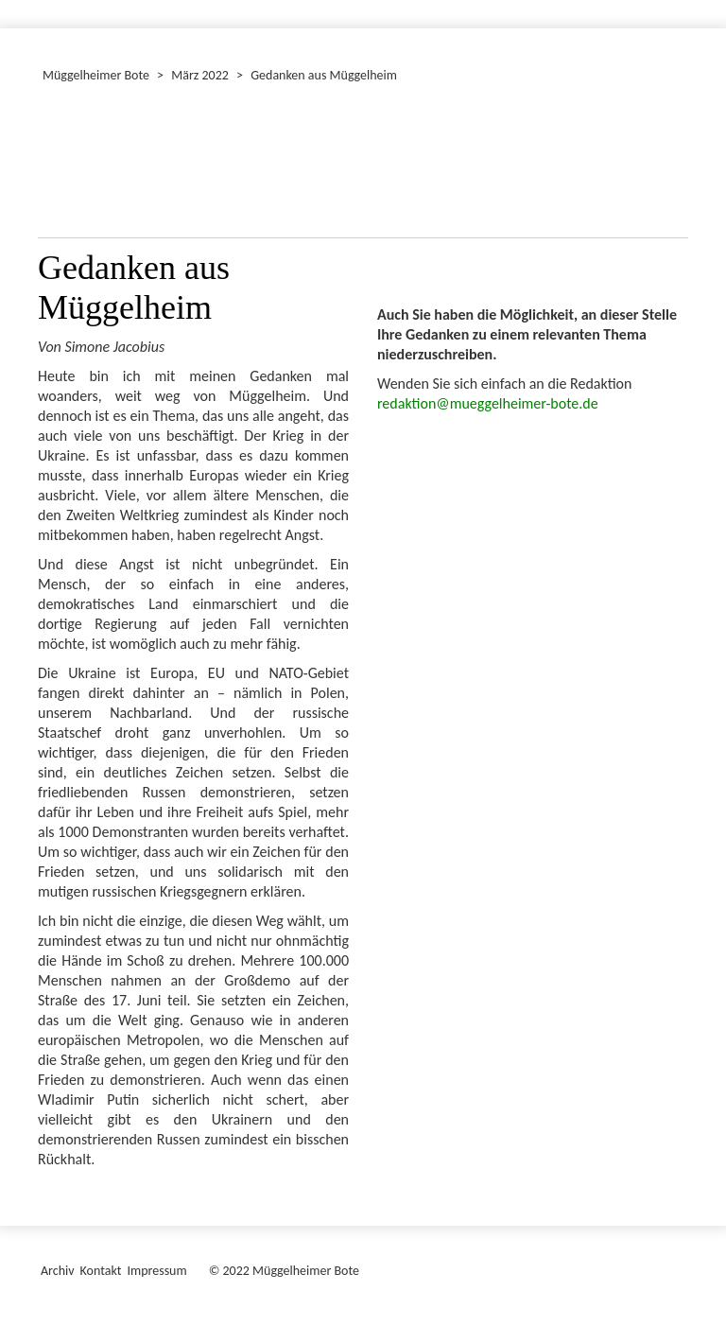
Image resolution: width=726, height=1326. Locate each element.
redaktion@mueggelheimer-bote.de (487, 403)
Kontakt (101, 1271)
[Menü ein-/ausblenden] (699, 5)
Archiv (58, 1271)
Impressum (156, 1271)
